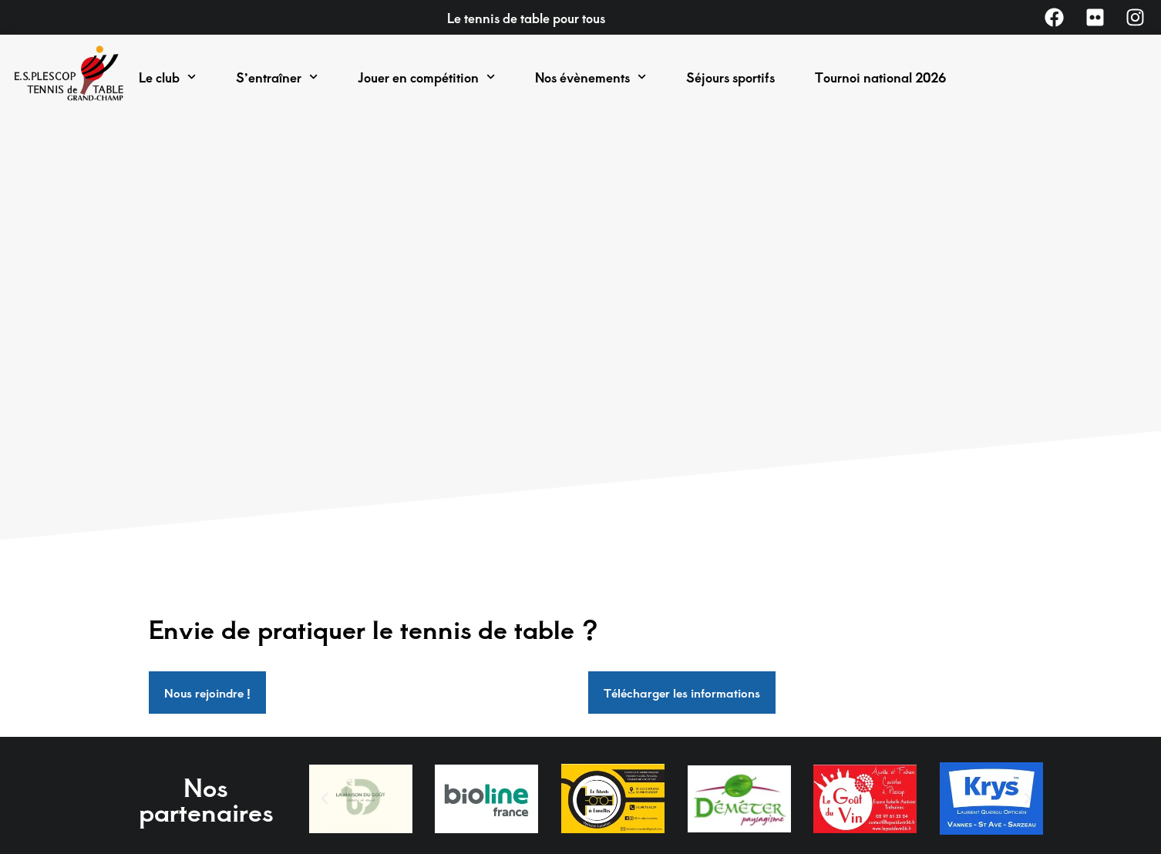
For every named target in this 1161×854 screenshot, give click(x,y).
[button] (324, 798)
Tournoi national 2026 (880, 77)
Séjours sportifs (730, 77)
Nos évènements (590, 77)
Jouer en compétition (426, 77)
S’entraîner (277, 77)
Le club (167, 77)
